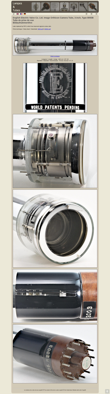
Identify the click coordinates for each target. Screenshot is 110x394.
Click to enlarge (55, 56)
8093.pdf (40, 29)
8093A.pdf (48, 29)
